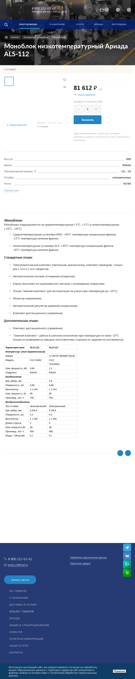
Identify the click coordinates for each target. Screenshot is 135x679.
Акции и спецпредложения (29, 625)
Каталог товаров (21, 611)
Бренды (14, 618)
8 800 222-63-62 (44, 8)
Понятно (119, 671)
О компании (18, 597)
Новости (15, 632)
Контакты (16, 652)
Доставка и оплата (23, 604)
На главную (18, 591)
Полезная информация (26, 638)
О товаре (11, 69)
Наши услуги (18, 645)
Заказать (88, 119)
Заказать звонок (20, 579)
